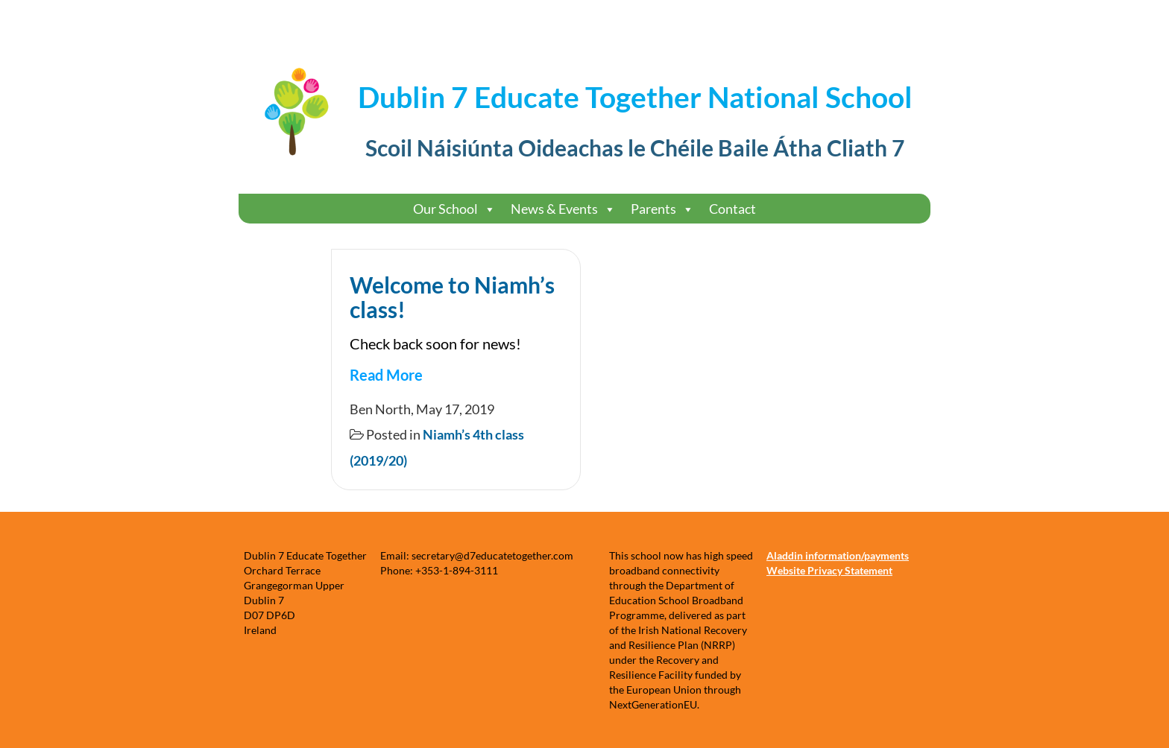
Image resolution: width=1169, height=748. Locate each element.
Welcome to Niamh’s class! (452, 297)
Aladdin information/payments (837, 555)
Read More (386, 375)
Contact (732, 208)
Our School (454, 209)
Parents (662, 209)
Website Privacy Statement (829, 570)
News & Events (563, 209)
